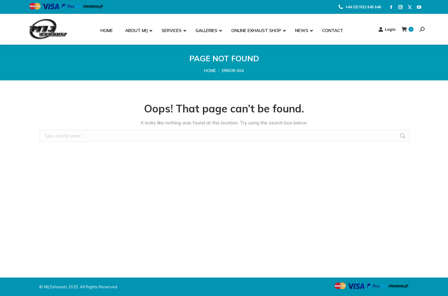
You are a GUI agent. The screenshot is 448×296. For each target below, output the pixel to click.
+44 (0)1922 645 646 (359, 7)
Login (387, 29)
